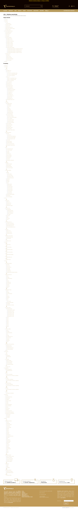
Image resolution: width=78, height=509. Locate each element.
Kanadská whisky (9, 127)
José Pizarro (9, 448)
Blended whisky (10, 112)
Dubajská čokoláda (10, 364)
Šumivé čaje (9, 238)
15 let (7, 318)
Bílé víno (8, 201)
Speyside (9, 109)
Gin (7, 279)
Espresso (8, 355)
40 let (8, 325)
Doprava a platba (8, 24)
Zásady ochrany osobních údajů (27, 496)
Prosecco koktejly (9, 46)
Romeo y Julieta (8, 400)
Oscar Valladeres (8, 405)
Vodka (8, 335)
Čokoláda (8, 303)
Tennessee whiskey (11, 119)
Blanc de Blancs (10, 213)
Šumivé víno (9, 283)
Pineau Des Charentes (10, 143)
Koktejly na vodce (10, 42)
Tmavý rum (9, 71)
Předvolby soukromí (6, 507)
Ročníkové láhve (9, 308)
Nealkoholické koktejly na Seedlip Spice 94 (14, 51)
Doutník (6, 394)
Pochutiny (6, 351)
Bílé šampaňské (10, 210)
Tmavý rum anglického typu (12, 74)
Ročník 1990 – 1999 (11, 313)
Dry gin (8, 151)
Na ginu (8, 264)
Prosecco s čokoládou (10, 393)
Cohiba (7, 395)
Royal (8, 429)
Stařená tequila (9, 166)
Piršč (6, 350)
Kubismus (8, 439)
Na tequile (8, 269)
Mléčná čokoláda (9, 361)
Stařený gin (9, 157)
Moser (6, 418)
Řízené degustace (9, 369)
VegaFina (7, 409)
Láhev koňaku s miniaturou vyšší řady (13, 385)
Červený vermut (9, 233)
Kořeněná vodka (10, 176)
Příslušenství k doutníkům (10, 413)
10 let (8, 317)
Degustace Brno (9, 370)
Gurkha (7, 403)
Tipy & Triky (7, 34)
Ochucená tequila (10, 167)
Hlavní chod (9, 56)
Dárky (6, 260)
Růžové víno (9, 204)
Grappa (8, 181)
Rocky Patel (8, 408)
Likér (8, 287)
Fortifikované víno (10, 336)
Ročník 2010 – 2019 (11, 311)
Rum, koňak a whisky (10, 456)
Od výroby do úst (8, 32)
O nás (7, 22)
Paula (8, 422)
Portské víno (9, 282)
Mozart (8, 432)
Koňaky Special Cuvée (11, 138)
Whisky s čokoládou (10, 379)
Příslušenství (9, 356)
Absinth (8, 180)
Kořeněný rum (9, 83)
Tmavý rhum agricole (11, 75)
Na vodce (8, 268)
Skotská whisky (9, 103)
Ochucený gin (9, 156)
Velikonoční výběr (10, 205)
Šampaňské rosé (10, 211)
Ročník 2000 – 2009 (11, 312)
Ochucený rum (9, 84)
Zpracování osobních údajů (10, 28)
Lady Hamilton (9, 424)
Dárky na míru (9, 345)
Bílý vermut (9, 230)
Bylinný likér (10, 184)
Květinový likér (10, 189)
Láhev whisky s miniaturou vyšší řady (13, 380)
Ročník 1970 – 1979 (11, 316)
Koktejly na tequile (10, 43)
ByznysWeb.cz (71, 507)
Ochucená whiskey (11, 122)
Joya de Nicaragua (9, 404)
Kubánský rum (10, 98)
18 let (8, 320)
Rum (8, 330)
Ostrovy (9, 108)
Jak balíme (8, 23)
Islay (8, 107)
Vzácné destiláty (9, 196)
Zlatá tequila (9, 165)
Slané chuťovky (9, 57)
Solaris (8, 433)
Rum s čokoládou (9, 374)
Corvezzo (9, 301)
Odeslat (66, 503)
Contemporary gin (10, 148)
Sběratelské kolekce (10, 472)
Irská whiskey (9, 123)
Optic (8, 443)
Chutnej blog (10, 502)
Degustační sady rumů (10, 99)
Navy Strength (9, 155)
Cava (8, 219)
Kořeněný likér (10, 186)
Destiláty (6, 66)
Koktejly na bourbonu (10, 41)
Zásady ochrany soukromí (15, 507)
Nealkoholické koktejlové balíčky (12, 272)
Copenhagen (9, 427)
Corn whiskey (10, 118)
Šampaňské (9, 209)
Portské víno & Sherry (10, 223)
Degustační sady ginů (10, 160)
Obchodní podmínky (9, 27)
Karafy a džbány (9, 461)
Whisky (8, 277)
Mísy (7, 466)
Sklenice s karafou (10, 471)
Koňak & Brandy (9, 278)
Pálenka (8, 297)
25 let (8, 322)
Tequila (8, 284)
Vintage (9, 214)
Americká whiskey (10, 114)
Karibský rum (9, 70)
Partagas (7, 399)
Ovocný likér (10, 191)
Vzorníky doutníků (9, 410)
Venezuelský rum (10, 95)
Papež (8, 428)
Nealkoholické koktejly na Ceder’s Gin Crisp (15, 52)
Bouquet (8, 442)
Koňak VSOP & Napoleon (12, 136)
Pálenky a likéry (9, 457)
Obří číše (8, 447)
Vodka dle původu (11, 177)
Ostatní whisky (9, 128)
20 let (8, 321)
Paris (7, 451)
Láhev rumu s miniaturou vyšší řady (12, 375)
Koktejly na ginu (9, 38)
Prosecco (8, 218)
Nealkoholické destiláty (10, 194)
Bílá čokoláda (9, 360)
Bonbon (8, 437)
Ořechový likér (10, 190)
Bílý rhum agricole (11, 80)
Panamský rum (10, 94)
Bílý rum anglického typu (12, 79)
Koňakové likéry (9, 142)
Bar (7, 438)
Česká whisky (9, 126)
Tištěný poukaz (9, 346)
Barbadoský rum (10, 88)
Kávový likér (10, 185)
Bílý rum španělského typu (12, 78)
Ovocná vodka (10, 175)
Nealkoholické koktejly (10, 47)
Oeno (8, 446)
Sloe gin (8, 152)
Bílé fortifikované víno (10, 225)
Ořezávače (8, 414)
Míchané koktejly (8, 37)
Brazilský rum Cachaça (11, 89)
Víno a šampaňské (10, 458)
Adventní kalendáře (10, 302)
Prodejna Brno (8, 29)
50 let (8, 326)
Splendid (8, 423)
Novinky (6, 19)
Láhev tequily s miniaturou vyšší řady (13, 389)
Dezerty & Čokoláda (10, 58)
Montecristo (8, 398)
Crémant (8, 215)
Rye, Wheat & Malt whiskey (12, 117)
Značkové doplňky (10, 349)
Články (6, 61)
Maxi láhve (8, 195)
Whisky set (8, 434)
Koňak (8, 133)
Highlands (9, 104)
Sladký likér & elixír (10, 85)
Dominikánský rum (11, 90)
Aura (7, 452)
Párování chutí (8, 33)
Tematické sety (10, 113)
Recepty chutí (8, 53)
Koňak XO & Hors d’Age (11, 137)
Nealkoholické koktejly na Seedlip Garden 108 (15, 48)
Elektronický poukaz (10, 347)
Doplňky (8, 417)
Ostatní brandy (9, 141)
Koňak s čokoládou (10, 384)
